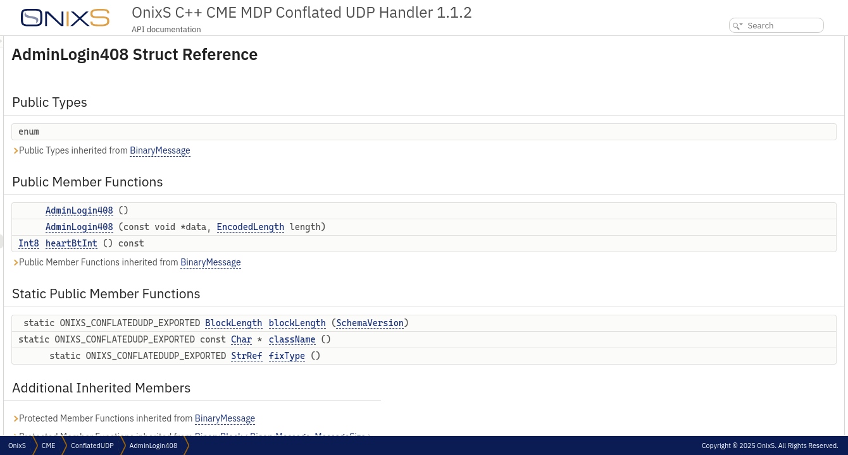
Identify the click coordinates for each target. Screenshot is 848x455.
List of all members (739, 343)
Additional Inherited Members (760, 176)
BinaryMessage (318, 150)
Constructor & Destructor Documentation (776, 232)
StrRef (404, 356)
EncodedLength (409, 227)
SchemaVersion (528, 323)
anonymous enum (747, 218)
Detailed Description (741, 190)
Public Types (729, 42)
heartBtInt (230, 243)
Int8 (187, 243)
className (450, 339)
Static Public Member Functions (763, 121)
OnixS (17, 445)
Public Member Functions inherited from (284, 263)
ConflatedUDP (92, 445)
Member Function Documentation (764, 274)
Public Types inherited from (259, 151)
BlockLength (391, 323)
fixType (445, 356)
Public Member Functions (752, 65)
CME (48, 445)
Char (399, 339)
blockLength (455, 323)
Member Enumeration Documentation (771, 204)
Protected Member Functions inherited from (291, 419)
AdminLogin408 (237, 210)
